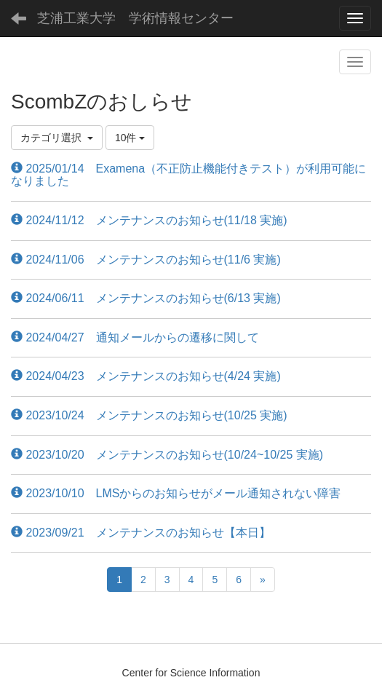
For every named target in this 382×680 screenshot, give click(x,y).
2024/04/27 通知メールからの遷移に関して (135, 337)
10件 (130, 137)
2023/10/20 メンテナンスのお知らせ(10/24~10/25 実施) (167, 454)
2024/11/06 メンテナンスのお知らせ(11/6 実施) (146, 259)
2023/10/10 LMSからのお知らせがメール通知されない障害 (176, 493)
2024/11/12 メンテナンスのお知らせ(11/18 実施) (149, 220)
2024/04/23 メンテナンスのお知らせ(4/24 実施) (146, 376)
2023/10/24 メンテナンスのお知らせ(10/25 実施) (149, 415)
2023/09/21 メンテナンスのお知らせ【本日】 (141, 532)
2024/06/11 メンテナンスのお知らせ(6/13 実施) (146, 298)
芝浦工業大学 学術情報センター (135, 18)
